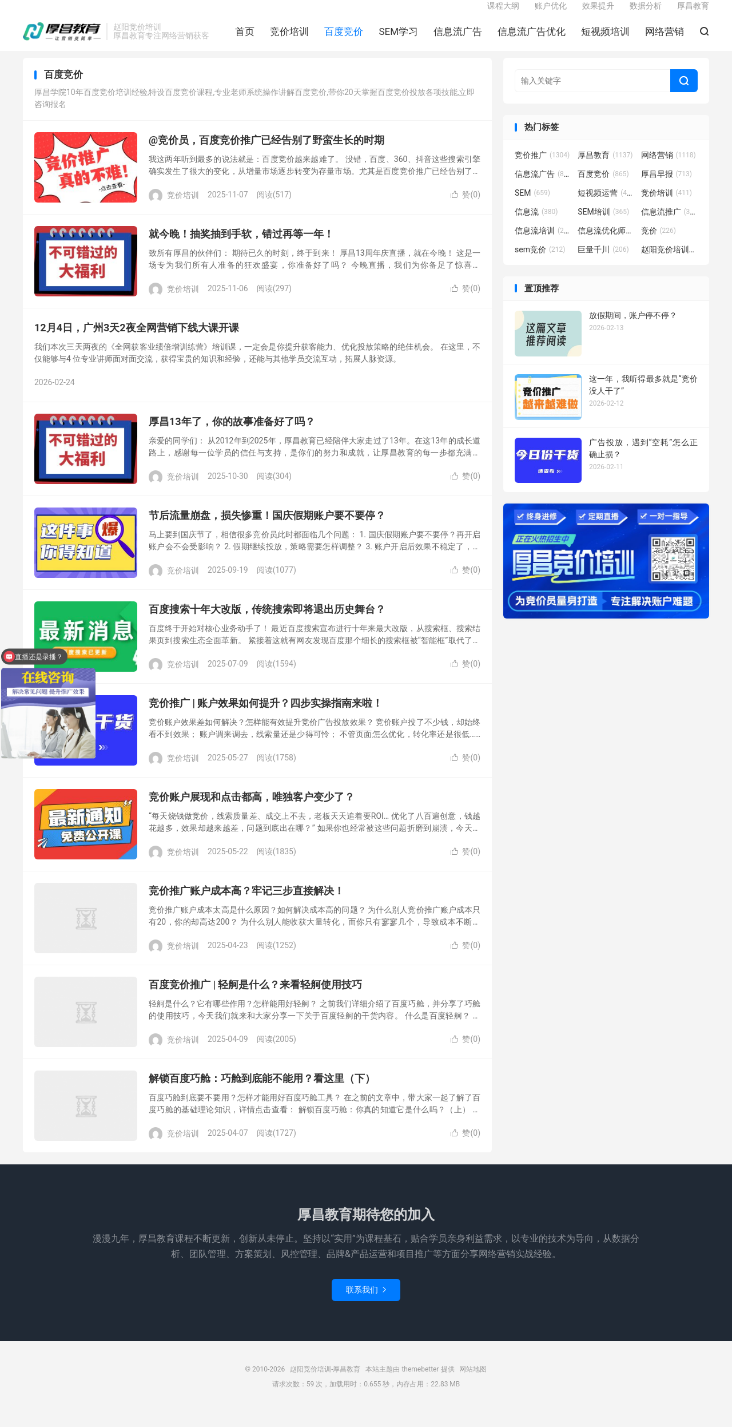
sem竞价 (540, 264)
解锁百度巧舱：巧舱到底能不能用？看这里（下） (262, 1093)
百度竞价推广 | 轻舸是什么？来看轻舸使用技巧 (255, 999)
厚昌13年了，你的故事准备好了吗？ (232, 436)
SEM (532, 207)
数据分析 (646, 14)
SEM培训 (603, 226)
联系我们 (366, 1304)
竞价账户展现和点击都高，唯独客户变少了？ (252, 812)
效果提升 (598, 14)
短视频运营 (606, 207)
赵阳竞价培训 (669, 264)
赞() (465, 209)
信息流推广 (669, 226)
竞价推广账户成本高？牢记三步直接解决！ (246, 905)
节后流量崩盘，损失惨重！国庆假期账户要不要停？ (267, 530)
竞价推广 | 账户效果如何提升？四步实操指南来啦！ (266, 718)
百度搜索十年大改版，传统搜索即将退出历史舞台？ (267, 624)
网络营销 (664, 40)
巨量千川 (603, 264)
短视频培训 (605, 40)
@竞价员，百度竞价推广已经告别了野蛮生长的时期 (266, 155)
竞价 (659, 245)
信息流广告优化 (532, 40)
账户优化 (551, 14)
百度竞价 (343, 40)
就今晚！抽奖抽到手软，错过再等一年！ (241, 249)
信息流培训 (543, 245)
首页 (244, 40)
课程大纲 (503, 14)
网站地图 (473, 1384)
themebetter (420, 1384)
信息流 (536, 226)
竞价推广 (542, 170)
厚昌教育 (693, 14)
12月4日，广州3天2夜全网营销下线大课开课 (136, 342)
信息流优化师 (606, 245)
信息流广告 (457, 40)
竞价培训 (289, 40)
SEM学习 (398, 40)
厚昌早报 (667, 188)
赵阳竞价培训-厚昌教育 (62, 40)
